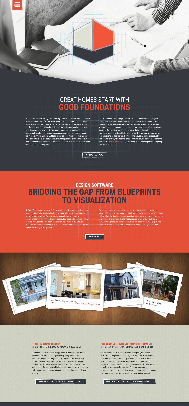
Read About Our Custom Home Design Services (60, 381)
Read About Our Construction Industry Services (129, 381)
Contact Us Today (94, 155)
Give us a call (113, 142)
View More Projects (86, 304)
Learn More (94, 237)
